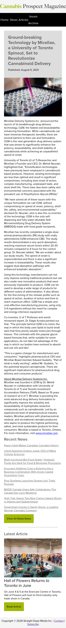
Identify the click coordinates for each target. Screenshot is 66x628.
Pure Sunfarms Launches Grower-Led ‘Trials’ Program (30, 482)
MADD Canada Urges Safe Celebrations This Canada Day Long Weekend (30, 491)
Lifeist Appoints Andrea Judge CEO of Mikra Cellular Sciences (30, 452)
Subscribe (33, 624)
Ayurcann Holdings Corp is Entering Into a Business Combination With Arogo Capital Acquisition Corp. (28, 472)
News (14, 20)
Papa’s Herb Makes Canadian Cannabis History (31, 445)
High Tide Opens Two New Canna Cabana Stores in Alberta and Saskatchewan (32, 500)
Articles (23, 20)
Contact (59, 621)
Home (5, 20)
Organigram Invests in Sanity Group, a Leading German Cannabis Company (31, 508)
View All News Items (19, 518)
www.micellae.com (47, 433)
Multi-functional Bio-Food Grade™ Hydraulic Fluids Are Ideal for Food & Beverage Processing (32, 461)
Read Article (14, 606)
